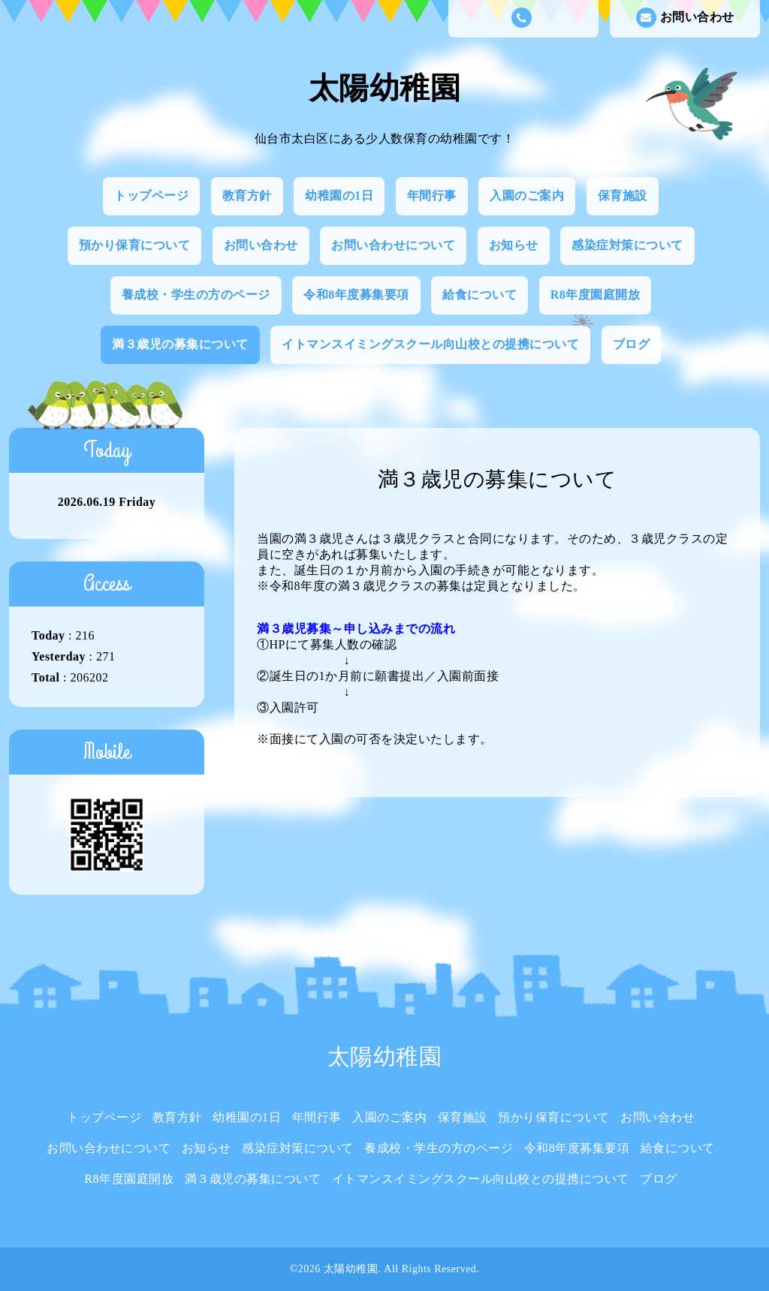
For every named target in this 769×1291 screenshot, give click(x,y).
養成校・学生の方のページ (196, 294)
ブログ (631, 344)
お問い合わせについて (393, 245)
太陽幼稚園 (385, 88)
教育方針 (247, 195)
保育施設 (622, 195)
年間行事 (432, 195)
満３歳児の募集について (180, 344)
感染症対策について (627, 245)
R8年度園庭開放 (595, 294)
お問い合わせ (685, 18)
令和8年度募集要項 (356, 294)
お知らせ (513, 245)
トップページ (151, 195)
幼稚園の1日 (339, 195)
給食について (479, 294)
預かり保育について (135, 245)
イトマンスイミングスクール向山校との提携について (430, 344)
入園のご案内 (527, 195)
